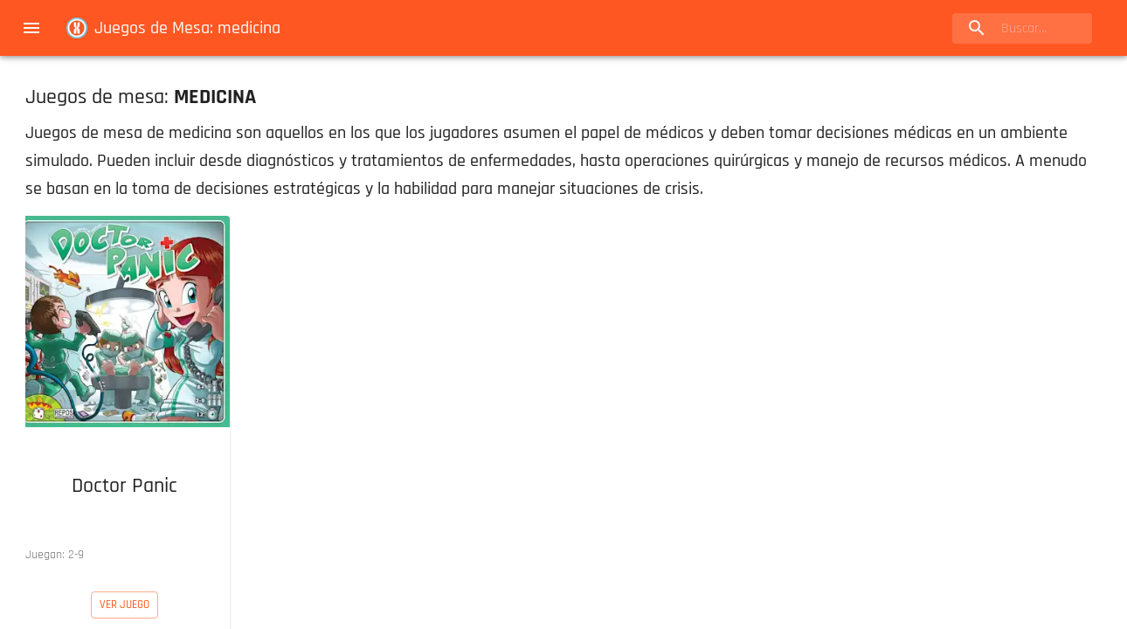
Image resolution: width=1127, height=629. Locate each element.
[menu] (31, 28)
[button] (124, 393)
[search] (1022, 28)
